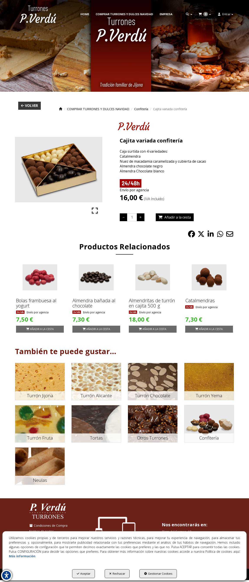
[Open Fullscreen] (94, 210)
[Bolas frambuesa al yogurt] (40, 277)
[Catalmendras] (209, 277)
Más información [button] (22, 556)
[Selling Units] (132, 217)
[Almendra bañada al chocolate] (96, 277)
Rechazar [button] (117, 573)
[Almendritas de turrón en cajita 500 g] (153, 277)
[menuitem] (84, 14)
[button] (38, 14)
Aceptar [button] (83, 573)
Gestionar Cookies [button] (158, 573)
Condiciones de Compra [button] (48, 525)
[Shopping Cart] (175, 217)
